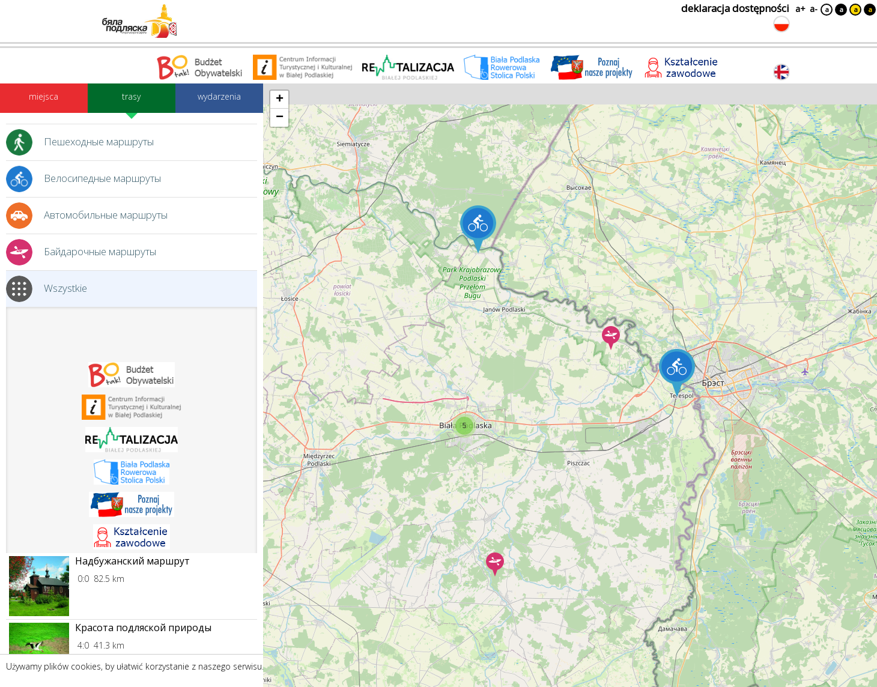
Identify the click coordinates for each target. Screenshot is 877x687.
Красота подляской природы (143, 628)
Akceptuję (844, 670)
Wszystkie (46, 289)
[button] (464, 426)
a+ (799, 8)
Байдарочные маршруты (81, 252)
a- (814, 8)
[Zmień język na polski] (781, 24)
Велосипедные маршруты (83, 179)
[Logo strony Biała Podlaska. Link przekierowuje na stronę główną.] (139, 21)
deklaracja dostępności (735, 8)
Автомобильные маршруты (87, 215)
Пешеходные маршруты (80, 142)
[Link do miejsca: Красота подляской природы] (39, 653)
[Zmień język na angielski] (781, 72)
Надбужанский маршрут (132, 561)
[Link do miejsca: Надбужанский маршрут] (39, 586)
